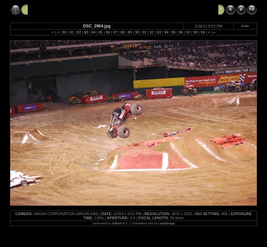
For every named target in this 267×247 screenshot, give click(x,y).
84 (94, 32)
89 (130, 32)
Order (245, 26)
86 (108, 32)
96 (181, 32)
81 (72, 32)
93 (159, 32)
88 (123, 32)
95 (173, 32)
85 (101, 32)
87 (115, 32)
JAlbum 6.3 (119, 223)
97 (188, 32)
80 (64, 32)
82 (79, 32)
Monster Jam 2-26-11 (51, 9)
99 (203, 32)
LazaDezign (166, 223)
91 (144, 32)
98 (195, 32)
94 (166, 32)
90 (137, 32)
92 (151, 32)
